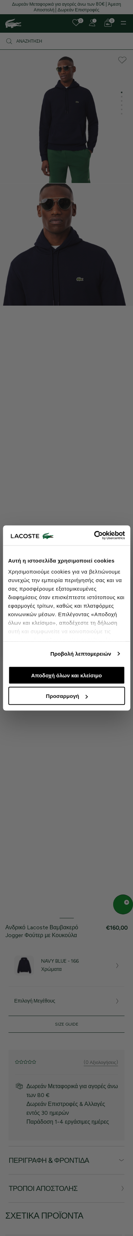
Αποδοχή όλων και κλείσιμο (66, 675)
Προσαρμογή (67, 696)
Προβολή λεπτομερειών (80, 654)
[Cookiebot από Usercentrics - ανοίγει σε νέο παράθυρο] (95, 535)
